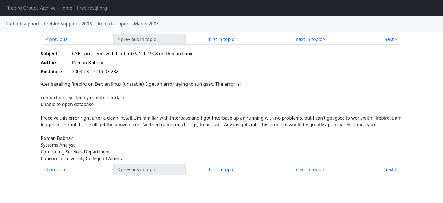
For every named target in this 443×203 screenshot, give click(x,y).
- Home (39, 8)
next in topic (309, 39)
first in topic (221, 39)
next (389, 39)
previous (58, 39)
